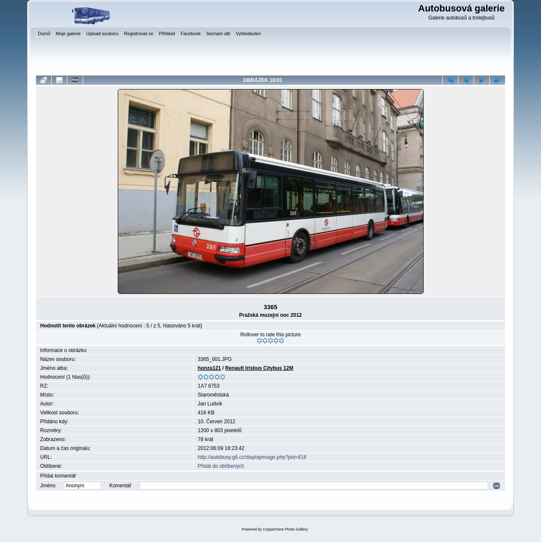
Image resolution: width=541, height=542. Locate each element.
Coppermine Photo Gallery (285, 529)
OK (496, 485)
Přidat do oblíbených (221, 466)
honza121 (209, 368)
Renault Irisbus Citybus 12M (259, 368)
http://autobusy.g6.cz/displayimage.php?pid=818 (252, 457)
